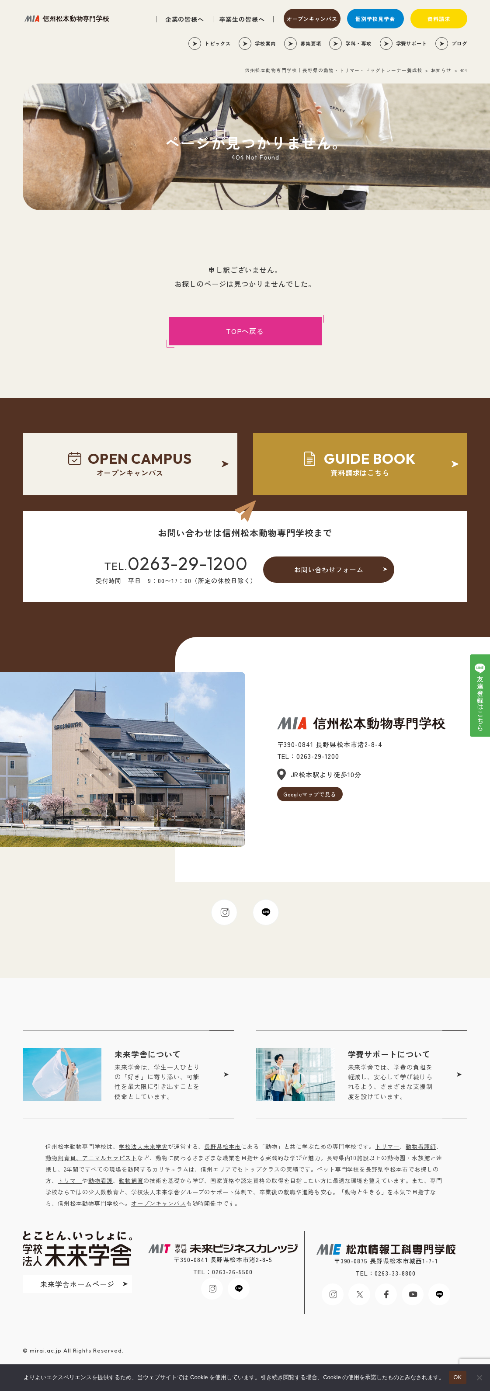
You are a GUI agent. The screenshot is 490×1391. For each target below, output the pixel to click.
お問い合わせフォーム (329, 569)
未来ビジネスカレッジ (67, 18)
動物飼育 (131, 1180)
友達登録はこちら (480, 704)
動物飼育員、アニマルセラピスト (91, 1158)
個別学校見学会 (375, 18)
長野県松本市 (222, 1146)
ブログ (459, 43)
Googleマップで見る (309, 794)
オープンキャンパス (312, 18)
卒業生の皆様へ (242, 19)
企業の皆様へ (185, 19)
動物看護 (100, 1180)
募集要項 (310, 43)
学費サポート (411, 43)
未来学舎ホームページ (77, 1284)
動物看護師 (421, 1146)
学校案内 (265, 43)
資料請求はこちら (360, 463)
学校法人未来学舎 (143, 1146)
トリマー (387, 1146)
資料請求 (438, 18)
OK (457, 1377)
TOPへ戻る (245, 331)
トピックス (218, 43)
